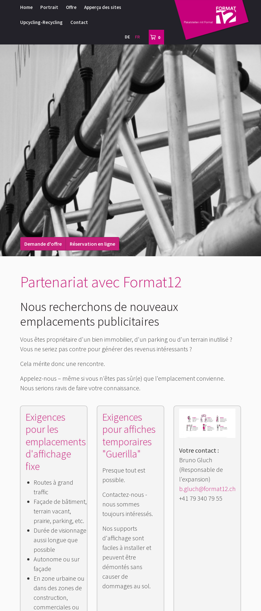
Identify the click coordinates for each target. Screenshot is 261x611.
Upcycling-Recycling (41, 22)
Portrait (49, 7)
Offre (71, 7)
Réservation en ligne (92, 244)
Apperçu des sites (102, 7)
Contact (79, 22)
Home (26, 7)
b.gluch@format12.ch (207, 489)
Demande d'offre (43, 244)
